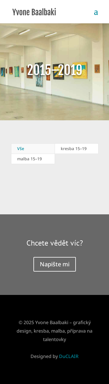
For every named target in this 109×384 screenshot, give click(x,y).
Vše (20, 148)
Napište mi (54, 264)
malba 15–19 (29, 158)
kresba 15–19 (74, 148)
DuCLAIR (68, 356)
